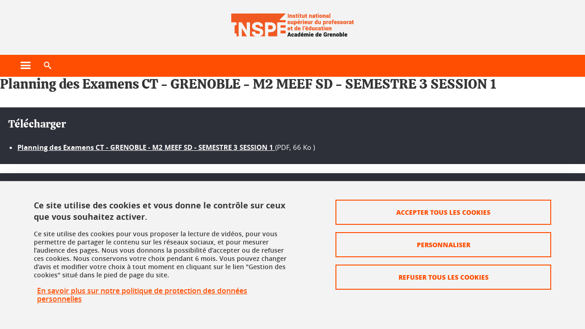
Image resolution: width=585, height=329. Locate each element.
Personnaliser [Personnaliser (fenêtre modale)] (443, 244)
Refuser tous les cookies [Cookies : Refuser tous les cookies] (444, 276)
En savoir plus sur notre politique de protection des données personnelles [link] (142, 295)
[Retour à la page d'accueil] (292, 22)
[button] (47, 66)
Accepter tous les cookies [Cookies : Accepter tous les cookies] (443, 212)
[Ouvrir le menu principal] (26, 66)
